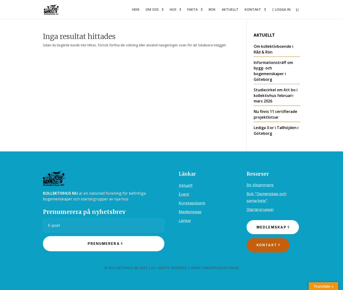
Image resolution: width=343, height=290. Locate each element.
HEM (135, 10)
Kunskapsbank (192, 203)
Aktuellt (185, 185)
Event (184, 194)
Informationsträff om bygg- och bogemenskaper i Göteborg (273, 71)
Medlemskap (190, 211)
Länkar (185, 220)
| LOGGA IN (281, 10)
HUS (173, 10)
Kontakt (267, 245)
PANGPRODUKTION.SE (220, 268)
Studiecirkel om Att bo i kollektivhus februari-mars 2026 (276, 95)
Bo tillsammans (260, 185)
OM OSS (152, 10)
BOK (212, 10)
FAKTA (192, 10)
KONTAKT (253, 10)
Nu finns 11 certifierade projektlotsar (275, 114)
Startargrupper (260, 209)
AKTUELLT (230, 10)
